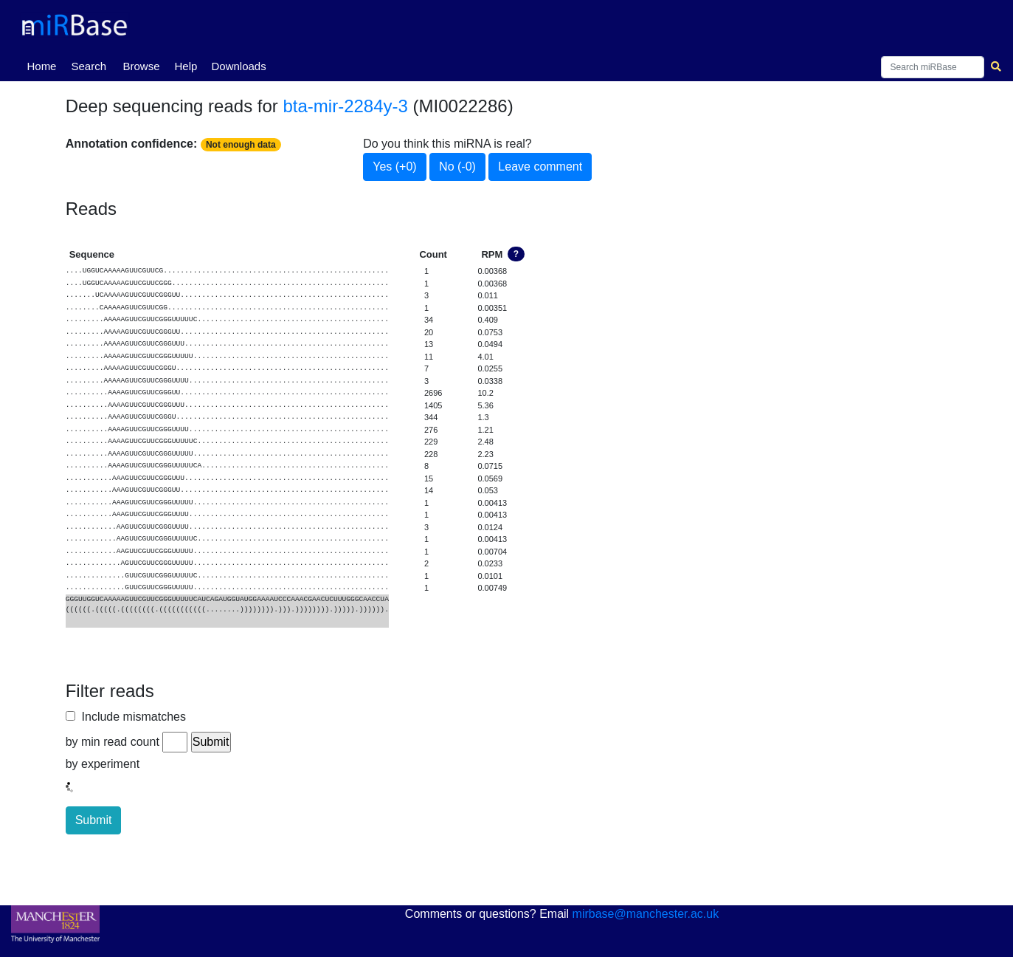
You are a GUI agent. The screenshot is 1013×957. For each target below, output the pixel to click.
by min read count (112, 741)
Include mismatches (130, 716)
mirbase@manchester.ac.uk (646, 914)
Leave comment (540, 166)
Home (44, 65)
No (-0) (457, 166)
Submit (93, 820)
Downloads (238, 66)
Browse (140, 66)
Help (185, 66)
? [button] (516, 254)
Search (88, 66)
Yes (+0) (394, 166)
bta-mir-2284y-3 (345, 106)
